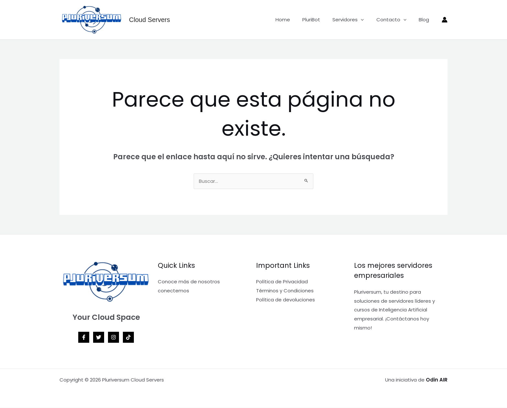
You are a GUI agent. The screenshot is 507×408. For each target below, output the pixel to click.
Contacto (395, 20)
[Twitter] (98, 337)
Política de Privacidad (282, 281)
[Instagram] (113, 337)
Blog (425, 19)
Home (294, 19)
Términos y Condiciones (285, 291)
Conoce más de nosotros (189, 281)
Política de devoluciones (285, 300)
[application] (367, 20)
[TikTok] (128, 337)
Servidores (355, 20)
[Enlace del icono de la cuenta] (445, 20)
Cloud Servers (149, 19)
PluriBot (320, 19)
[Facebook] (83, 337)
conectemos (173, 291)
